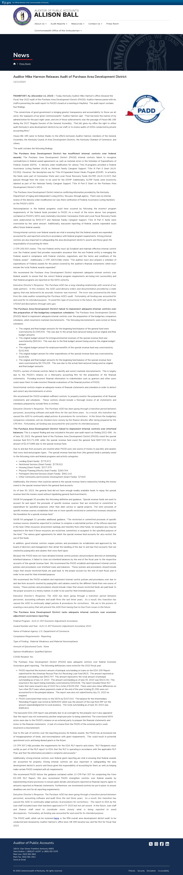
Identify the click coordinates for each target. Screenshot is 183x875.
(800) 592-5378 (51, 851)
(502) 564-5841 (29, 854)
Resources (77, 23)
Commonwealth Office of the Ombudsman (58, 30)
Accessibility (163, 871)
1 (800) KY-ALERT (33, 851)
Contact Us (95, 23)
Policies (132, 871)
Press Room (112, 23)
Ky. (6, 2)
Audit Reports (59, 23)
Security (141, 871)
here (56, 818)
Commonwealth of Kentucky (32, 871)
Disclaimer (151, 871)
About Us (41, 23)
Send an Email (19, 859)
